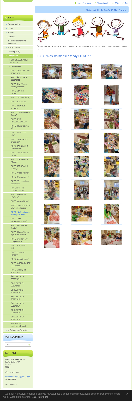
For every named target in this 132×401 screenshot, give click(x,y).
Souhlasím (128, 394)
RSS (116, 3)
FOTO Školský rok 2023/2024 (88, 46)
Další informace (40, 396)
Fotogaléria (56, 46)
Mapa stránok (102, 3)
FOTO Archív (68, 46)
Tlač (126, 3)
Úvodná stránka (43, 46)
